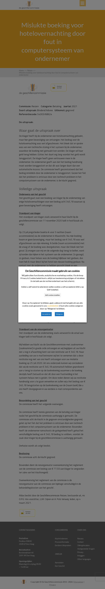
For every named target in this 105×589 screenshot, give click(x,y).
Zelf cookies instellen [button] (52, 295)
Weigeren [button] (59, 314)
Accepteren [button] (46, 314)
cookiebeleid (52, 306)
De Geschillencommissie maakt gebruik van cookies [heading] (52, 270)
